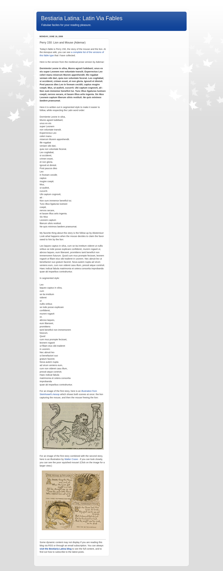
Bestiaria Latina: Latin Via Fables (81, 18)
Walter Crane (71, 459)
